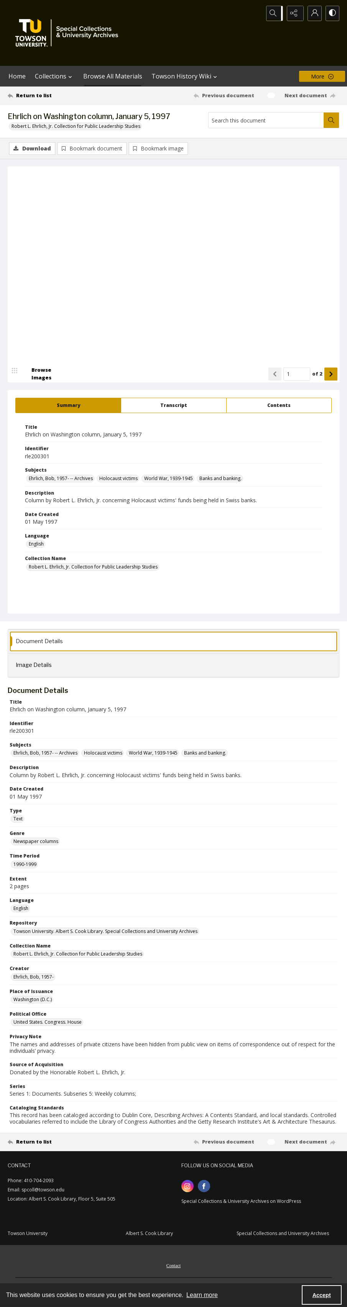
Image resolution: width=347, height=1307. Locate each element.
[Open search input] (274, 13)
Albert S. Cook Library (149, 1234)
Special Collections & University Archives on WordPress (241, 1202)
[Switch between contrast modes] (331, 13)
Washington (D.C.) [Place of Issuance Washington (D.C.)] (32, 1000)
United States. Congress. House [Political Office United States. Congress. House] (47, 1022)
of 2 (317, 374)
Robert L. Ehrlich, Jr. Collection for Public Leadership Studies (76, 126)
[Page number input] (296, 374)
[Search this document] (266, 120)
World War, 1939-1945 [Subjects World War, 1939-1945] (168, 478)
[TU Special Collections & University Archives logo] (69, 32)
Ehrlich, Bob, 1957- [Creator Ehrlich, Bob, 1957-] (33, 977)
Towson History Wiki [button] (185, 76)
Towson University (28, 1234)
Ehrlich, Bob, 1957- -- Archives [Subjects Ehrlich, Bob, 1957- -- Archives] (61, 478)
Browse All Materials (112, 76)
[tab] (68, 406)
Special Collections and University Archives (283, 1234)
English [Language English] (36, 544)
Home (17, 76)
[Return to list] (52, 95)
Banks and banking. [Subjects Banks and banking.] (220, 478)
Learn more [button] (202, 1295)
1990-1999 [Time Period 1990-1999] (24, 864)
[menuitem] (173, 1265)
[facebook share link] (204, 1187)
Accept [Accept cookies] (321, 1295)
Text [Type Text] (18, 819)
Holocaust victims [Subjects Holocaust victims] (118, 478)
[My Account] (312, 13)
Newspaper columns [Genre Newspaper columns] (35, 842)
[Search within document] (331, 120)
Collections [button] (54, 76)
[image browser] (36, 374)
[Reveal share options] (293, 13)
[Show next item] (330, 374)
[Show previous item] (274, 374)
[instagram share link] (187, 1187)
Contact (173, 1266)
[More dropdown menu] (322, 76)
